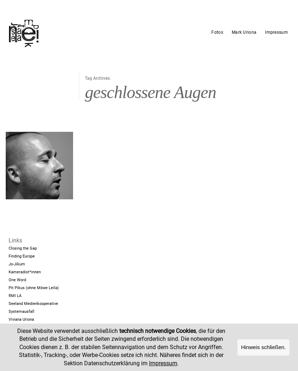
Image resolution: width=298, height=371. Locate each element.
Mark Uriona (244, 32)
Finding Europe (22, 256)
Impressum (276, 32)
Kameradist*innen (25, 272)
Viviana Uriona (21, 319)
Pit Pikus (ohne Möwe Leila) (34, 288)
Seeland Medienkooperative (33, 303)
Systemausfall (21, 311)
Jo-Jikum (17, 264)
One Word (17, 280)
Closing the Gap (23, 248)
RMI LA (15, 295)
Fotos (217, 32)
